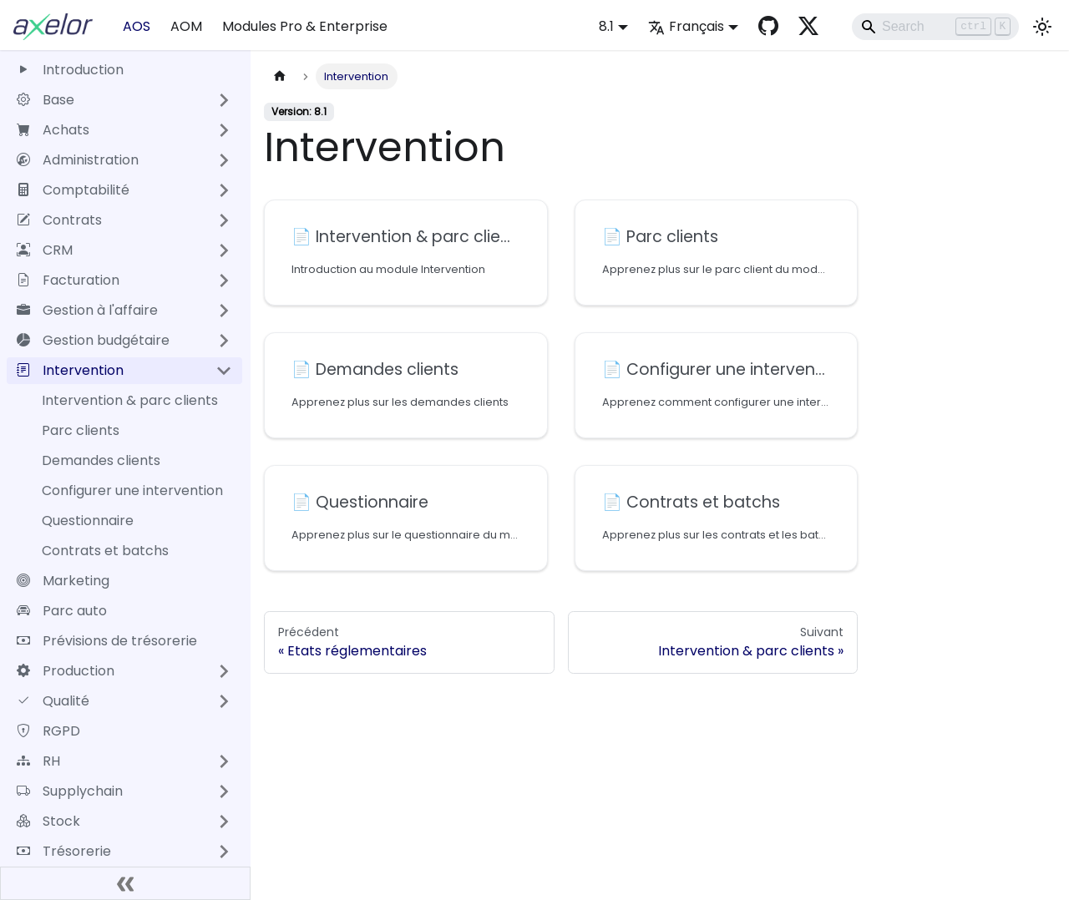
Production (65, 670)
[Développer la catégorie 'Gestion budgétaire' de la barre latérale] (223, 340)
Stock (48, 821)
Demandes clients (101, 460)
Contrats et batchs (105, 550)
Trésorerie (64, 851)
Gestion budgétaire (93, 340)
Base (45, 99)
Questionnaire (88, 520)
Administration (78, 159)
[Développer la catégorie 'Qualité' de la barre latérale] (223, 701)
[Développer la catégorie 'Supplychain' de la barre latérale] (223, 791)
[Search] (935, 26)
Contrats (59, 220)
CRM (45, 250)
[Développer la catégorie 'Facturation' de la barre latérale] (223, 280)
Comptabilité (73, 190)
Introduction (70, 69)
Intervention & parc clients (130, 400)
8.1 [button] (606, 26)
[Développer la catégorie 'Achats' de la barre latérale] (223, 130)
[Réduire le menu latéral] (125, 883)
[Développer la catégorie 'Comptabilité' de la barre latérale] (223, 190)
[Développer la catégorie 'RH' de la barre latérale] (223, 761)
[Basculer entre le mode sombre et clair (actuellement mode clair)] (1042, 26)
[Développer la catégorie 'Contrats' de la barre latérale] (223, 220)
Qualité (53, 700)
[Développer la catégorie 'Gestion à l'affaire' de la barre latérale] (223, 310)
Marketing (63, 580)
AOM (186, 26)
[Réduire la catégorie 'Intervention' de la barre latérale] (223, 370)
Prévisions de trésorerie (107, 640)
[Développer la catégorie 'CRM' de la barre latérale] (223, 250)
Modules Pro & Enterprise (305, 26)
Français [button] (686, 26)
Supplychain (70, 791)
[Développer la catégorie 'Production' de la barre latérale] (223, 671)
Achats (53, 129)
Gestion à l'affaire (87, 310)
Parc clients (80, 430)
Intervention (70, 370)
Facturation (68, 280)
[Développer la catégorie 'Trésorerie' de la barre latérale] (223, 851)
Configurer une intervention (132, 490)
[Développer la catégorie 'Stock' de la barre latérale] (223, 821)
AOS (136, 26)
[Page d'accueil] (280, 76)
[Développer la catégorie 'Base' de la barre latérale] (223, 100)
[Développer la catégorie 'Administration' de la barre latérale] (223, 160)
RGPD (48, 731)
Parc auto (62, 610)
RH (38, 761)
